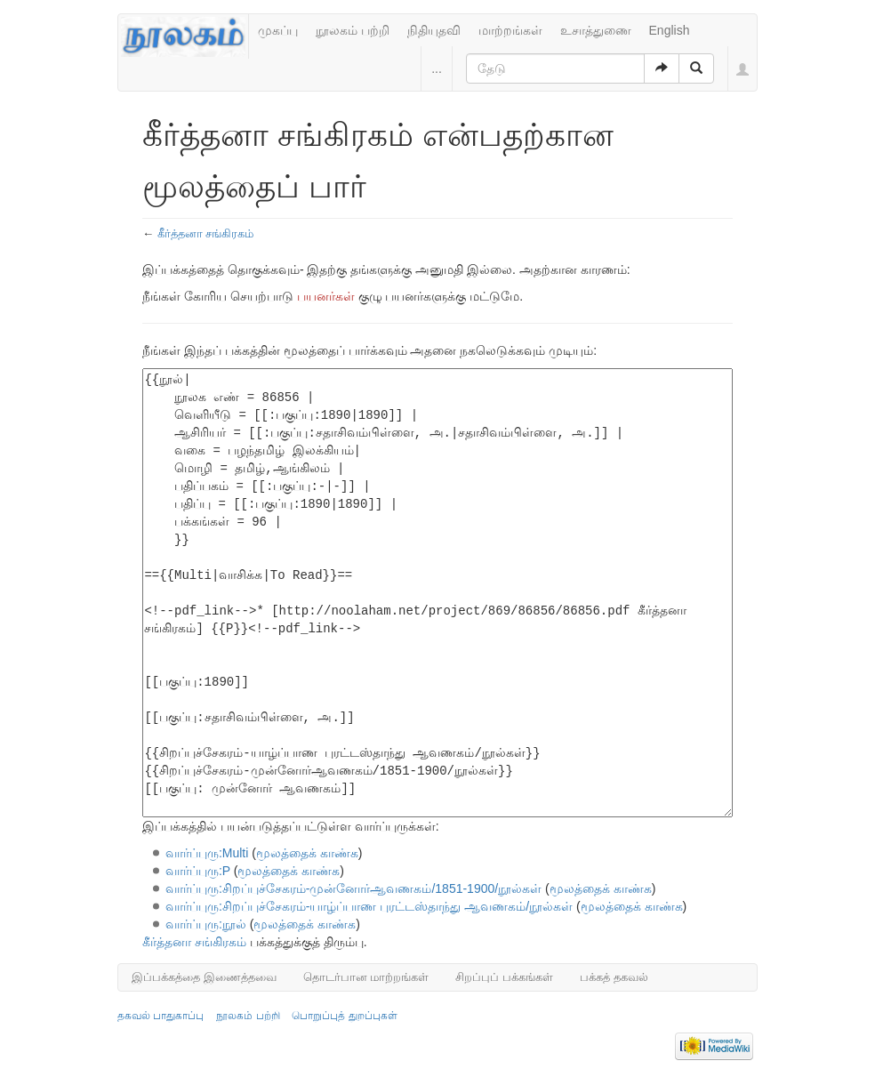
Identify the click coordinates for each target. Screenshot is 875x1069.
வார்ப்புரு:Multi (206, 853)
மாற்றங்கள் (510, 30)
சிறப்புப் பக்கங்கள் (504, 977)
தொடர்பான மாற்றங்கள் (366, 977)
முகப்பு (278, 30)
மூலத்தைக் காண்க (307, 853)
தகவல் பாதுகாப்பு (160, 1015)
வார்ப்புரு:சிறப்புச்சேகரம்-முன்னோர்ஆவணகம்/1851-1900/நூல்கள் (353, 888)
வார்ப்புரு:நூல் (205, 924)
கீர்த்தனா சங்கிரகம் (205, 233)
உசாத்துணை (595, 30)
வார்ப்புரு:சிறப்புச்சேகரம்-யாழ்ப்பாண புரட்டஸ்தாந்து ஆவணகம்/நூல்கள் (369, 906)
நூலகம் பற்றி (352, 30)
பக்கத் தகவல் (614, 977)
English (669, 30)
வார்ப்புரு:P (197, 871)
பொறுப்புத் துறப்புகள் (344, 1015)
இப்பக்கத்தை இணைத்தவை (204, 977)
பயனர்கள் (326, 296)
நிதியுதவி (434, 30)
